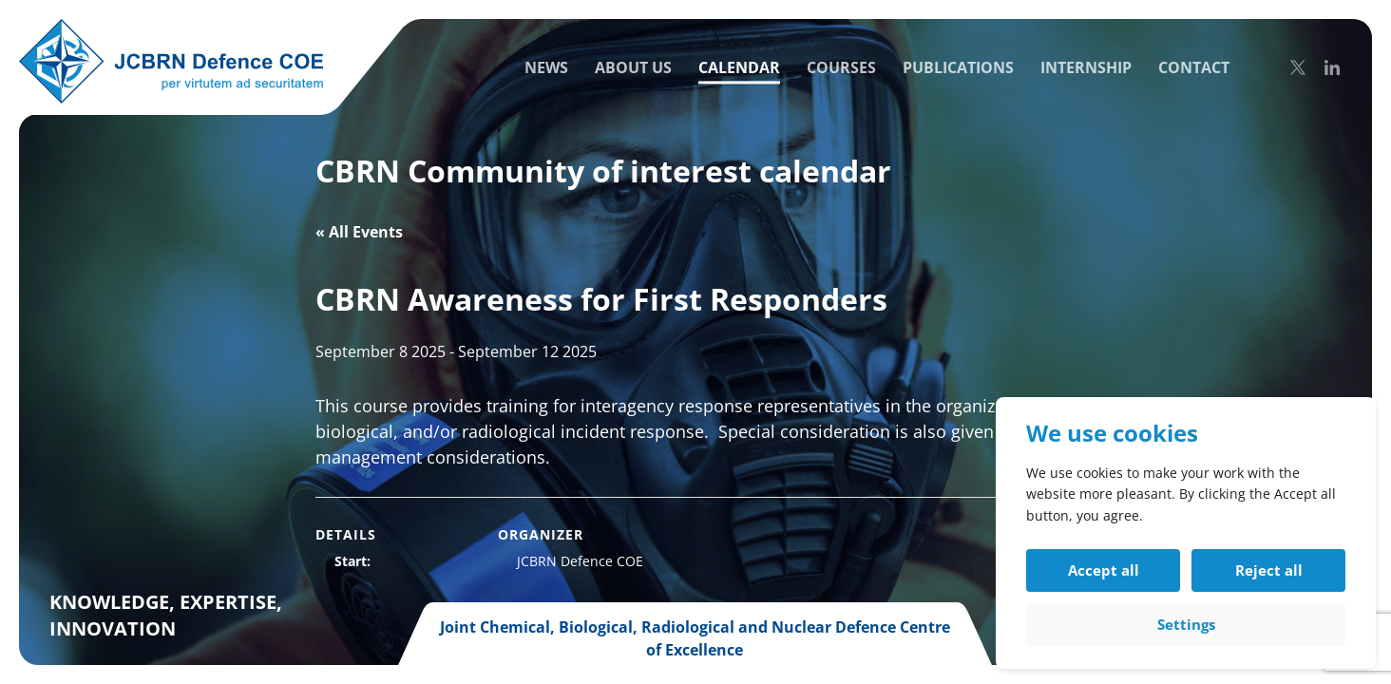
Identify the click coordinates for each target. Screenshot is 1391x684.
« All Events (359, 231)
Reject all (1269, 570)
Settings (1186, 624)
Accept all (1103, 570)
